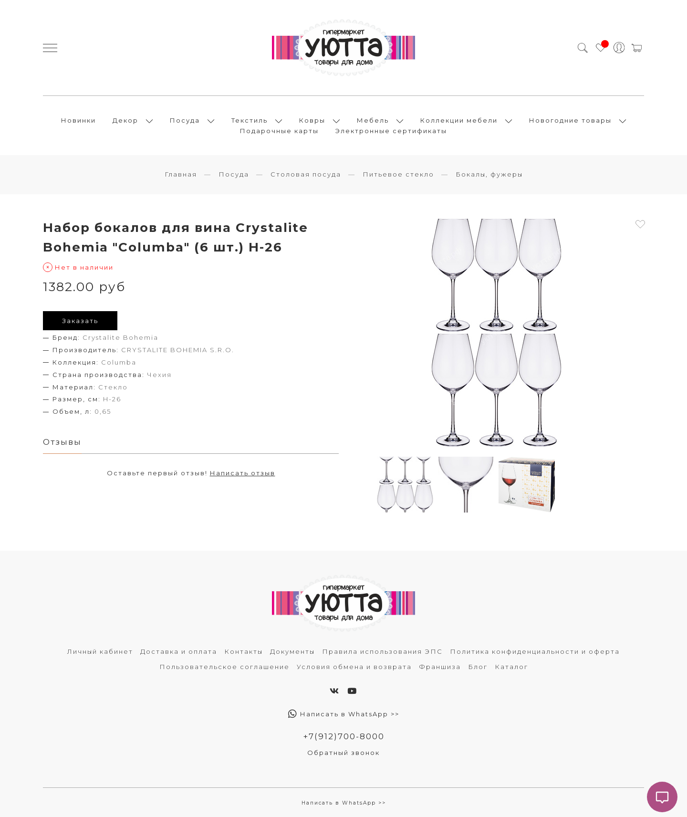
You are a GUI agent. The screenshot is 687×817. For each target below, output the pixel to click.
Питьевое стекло (398, 174)
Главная (181, 174)
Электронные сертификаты (391, 131)
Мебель (373, 120)
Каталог (511, 666)
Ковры (312, 120)
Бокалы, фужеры (489, 174)
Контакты (243, 651)
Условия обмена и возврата (354, 666)
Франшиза (440, 666)
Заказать (80, 321)
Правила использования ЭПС (382, 651)
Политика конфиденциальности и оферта (535, 651)
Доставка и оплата (178, 651)
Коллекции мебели (459, 120)
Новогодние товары (570, 120)
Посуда (185, 120)
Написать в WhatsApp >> (343, 714)
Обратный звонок (343, 752)
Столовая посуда (306, 174)
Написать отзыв (242, 473)
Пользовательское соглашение (224, 666)
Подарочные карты (279, 131)
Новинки (78, 120)
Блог (478, 666)
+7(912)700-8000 (344, 736)
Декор (125, 120)
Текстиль (249, 120)
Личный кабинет (100, 651)
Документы (292, 651)
